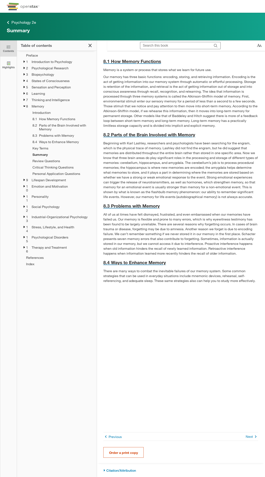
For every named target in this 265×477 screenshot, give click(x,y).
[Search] (215, 45)
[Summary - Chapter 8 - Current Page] (62, 154)
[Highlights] (8, 65)
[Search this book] (175, 45)
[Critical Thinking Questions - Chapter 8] (62, 167)
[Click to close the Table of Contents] (8, 48)
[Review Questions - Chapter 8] (62, 161)
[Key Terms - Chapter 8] (62, 148)
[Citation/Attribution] (180, 470)
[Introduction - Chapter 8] (62, 112)
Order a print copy (123, 452)
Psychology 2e (21, 22)
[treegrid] (57, 158)
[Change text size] (259, 45)
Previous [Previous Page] (112, 436)
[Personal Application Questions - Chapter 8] (62, 174)
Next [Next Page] (252, 436)
